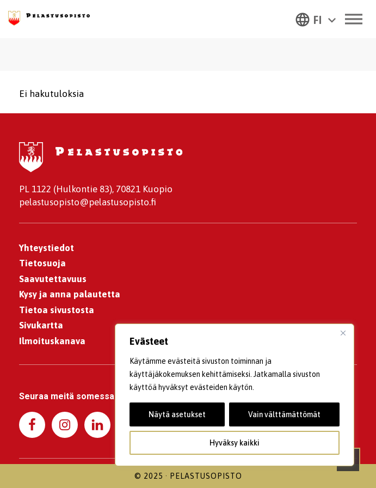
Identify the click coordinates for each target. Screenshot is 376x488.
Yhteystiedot (46, 247)
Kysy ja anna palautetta (69, 294)
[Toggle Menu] (353, 19)
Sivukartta (41, 325)
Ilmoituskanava (52, 340)
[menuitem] (315, 19)
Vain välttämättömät (284, 414)
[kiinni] (342, 332)
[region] (234, 395)
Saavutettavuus (53, 278)
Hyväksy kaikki (234, 442)
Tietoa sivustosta (56, 309)
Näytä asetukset (177, 414)
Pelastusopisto (206, 476)
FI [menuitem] (317, 20)
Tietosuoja (42, 263)
